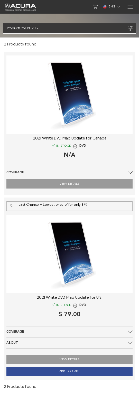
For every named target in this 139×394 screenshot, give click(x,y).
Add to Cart (69, 371)
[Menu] (130, 6)
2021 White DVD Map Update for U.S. (69, 298)
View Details (69, 183)
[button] (67, 28)
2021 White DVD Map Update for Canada (69, 138)
